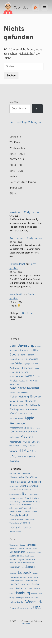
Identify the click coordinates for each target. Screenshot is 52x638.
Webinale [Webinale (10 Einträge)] (24, 392)
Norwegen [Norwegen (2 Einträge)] (20, 598)
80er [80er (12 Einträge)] (11, 364)
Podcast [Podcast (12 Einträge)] (30, 355)
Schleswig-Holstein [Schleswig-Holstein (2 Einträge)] (16, 581)
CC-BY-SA (26, 623)
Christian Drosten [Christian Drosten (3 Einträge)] (15, 505)
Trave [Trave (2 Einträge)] (30, 589)
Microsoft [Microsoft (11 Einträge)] (31, 457)
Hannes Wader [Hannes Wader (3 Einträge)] (13, 486)
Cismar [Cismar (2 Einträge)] (23, 578)
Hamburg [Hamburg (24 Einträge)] (22, 593)
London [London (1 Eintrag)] (29, 578)
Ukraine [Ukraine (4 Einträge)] (18, 588)
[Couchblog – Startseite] (16, 7)
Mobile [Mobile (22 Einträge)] (22, 456)
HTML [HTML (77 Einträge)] (24, 450)
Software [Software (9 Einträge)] (31, 446)
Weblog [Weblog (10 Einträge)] (18, 368)
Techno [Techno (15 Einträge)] (24, 372)
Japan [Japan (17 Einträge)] (30, 567)
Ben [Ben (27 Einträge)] (25, 494)
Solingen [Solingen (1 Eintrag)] (28, 549)
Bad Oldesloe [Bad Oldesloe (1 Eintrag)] (29, 556)
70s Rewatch (16, 142)
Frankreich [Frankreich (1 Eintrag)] (12, 563)
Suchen (13, 102)
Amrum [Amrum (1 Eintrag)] (35, 578)
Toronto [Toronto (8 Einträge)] (31, 545)
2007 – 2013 (16, 159)
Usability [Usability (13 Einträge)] (34, 350)
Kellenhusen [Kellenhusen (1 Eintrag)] (29, 598)
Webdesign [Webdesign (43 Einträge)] (17, 424)
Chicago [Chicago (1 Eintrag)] (12, 598)
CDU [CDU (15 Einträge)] (18, 372)
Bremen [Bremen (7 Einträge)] (14, 584)
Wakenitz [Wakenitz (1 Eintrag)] (35, 573)
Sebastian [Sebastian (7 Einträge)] (21, 482)
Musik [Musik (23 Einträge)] (12, 346)
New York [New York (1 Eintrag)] (34, 594)
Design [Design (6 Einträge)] (38, 428)
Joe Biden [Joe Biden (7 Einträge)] (25, 523)
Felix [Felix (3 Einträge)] (25, 508)
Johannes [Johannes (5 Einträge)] (13, 508)
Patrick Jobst (17, 264)
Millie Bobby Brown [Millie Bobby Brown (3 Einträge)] (24, 474)
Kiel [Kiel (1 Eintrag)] (25, 589)
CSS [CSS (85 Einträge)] (13, 456)
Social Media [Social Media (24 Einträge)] (33, 405)
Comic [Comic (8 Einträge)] (37, 377)
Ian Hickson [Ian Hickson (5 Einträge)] (27, 502)
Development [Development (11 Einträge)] (15, 350)
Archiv (13, 176)
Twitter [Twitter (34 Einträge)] (29, 376)
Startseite (15, 137)
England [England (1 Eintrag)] (21, 560)
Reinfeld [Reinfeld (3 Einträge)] (13, 559)
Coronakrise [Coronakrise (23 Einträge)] (31, 359)
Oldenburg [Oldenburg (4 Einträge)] (30, 559)
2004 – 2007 (17, 165)
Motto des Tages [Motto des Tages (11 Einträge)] (16, 376)
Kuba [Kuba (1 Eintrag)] (36, 598)
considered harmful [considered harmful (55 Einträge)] (24, 388)
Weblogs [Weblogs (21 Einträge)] (14, 409)
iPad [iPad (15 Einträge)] (11, 368)
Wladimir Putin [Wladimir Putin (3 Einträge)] (14, 523)
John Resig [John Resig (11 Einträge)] (34, 482)
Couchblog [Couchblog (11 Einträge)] (14, 461)
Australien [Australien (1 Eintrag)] (36, 589)
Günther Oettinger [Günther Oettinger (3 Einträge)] (15, 502)
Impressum (15, 188)
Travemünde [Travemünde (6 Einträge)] (16, 608)
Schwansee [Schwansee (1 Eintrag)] (12, 573)
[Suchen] (37, 108)
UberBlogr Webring (26, 122)
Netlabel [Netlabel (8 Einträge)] (12, 393)
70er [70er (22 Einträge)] (12, 431)
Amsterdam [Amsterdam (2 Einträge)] (14, 578)
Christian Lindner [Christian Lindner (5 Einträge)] (30, 511)
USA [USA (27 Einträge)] (37, 608)
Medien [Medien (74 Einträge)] (26, 436)
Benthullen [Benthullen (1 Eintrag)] (29, 581)
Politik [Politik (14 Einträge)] (16, 445)
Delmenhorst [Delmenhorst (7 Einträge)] (17, 552)
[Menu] (44, 7)
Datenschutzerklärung (19, 182)
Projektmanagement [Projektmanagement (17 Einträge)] (26, 431)
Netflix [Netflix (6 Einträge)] (37, 369)
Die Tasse (27, 313)
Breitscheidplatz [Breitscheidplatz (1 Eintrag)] (28, 563)
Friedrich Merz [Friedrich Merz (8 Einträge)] (32, 498)
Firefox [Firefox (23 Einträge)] (13, 380)
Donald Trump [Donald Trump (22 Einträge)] (20, 527)
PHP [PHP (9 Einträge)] (31, 451)
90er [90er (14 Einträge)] (11, 413)
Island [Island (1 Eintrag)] (22, 556)
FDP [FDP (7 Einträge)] (18, 393)
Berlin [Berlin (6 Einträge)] (35, 584)
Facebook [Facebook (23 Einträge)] (27, 368)
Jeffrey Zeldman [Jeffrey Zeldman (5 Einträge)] (16, 498)
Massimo (14, 212)
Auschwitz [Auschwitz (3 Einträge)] (14, 556)
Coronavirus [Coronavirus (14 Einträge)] (21, 413)
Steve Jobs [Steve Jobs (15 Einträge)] (16, 477)
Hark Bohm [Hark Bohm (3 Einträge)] (12, 474)
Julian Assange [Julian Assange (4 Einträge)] (15, 531)
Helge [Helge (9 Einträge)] (12, 482)
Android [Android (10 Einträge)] (25, 350)
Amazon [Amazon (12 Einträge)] (13, 418)
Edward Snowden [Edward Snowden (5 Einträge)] (16, 519)
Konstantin (16, 238)
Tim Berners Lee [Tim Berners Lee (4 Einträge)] (28, 505)
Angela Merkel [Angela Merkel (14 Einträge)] (18, 516)
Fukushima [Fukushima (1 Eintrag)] (12, 549)
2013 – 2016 (16, 171)
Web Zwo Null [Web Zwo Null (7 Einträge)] (23, 381)
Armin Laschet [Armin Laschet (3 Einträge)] (30, 520)
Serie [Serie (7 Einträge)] (21, 401)
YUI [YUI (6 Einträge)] (10, 446)
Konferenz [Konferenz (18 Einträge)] (31, 409)
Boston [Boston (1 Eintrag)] (35, 549)
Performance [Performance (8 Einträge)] (14, 437)
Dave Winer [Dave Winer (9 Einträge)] (31, 477)
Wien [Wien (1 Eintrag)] (35, 581)
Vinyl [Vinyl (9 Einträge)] (30, 413)
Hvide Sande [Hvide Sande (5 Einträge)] (16, 602)
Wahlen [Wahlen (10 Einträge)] (12, 401)
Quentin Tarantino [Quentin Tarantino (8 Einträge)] (29, 486)
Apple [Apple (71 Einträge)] (29, 418)
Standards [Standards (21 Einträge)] (30, 401)
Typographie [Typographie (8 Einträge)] (29, 364)
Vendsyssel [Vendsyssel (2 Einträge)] (13, 545)
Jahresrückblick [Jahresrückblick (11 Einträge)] (16, 359)
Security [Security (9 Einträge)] (24, 446)
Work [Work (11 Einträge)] (22, 410)
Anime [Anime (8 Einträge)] (11, 372)
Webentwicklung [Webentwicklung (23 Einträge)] (19, 396)
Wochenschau (17, 148)
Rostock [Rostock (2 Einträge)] (28, 609)
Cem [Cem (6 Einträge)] (21, 508)
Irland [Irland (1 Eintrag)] (11, 589)
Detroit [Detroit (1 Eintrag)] (28, 585)
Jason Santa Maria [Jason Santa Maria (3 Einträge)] (15, 494)
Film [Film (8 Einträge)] (17, 384)
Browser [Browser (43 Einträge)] (36, 397)
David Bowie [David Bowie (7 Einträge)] (15, 511)
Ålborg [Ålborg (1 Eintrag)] (39, 552)
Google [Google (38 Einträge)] (14, 355)
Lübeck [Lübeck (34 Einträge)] (24, 572)
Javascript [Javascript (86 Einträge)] (27, 345)
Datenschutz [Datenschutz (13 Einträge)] (15, 442)
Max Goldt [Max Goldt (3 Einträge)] (36, 502)
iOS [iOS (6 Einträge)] (36, 381)
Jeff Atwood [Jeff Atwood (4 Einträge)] (33, 508)
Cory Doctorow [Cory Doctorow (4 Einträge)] (25, 489)
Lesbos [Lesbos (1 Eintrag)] (19, 563)
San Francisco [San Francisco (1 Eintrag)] (31, 552)
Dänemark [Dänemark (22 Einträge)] (33, 602)
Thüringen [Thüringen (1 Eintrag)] (21, 549)
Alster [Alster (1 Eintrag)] (40, 594)
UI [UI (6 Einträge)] (35, 451)
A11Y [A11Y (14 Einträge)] (32, 381)
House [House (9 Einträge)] (20, 419)
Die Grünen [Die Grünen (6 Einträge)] (30, 428)
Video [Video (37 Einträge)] (19, 363)
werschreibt (16, 294)
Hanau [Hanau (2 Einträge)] (22, 545)
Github (17, 194)
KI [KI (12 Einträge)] (17, 401)
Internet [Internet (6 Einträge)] (12, 384)
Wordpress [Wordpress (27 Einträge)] (29, 442)
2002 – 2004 (17, 154)
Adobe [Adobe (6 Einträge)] (39, 346)
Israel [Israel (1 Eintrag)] (11, 594)
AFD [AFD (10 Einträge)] (37, 364)
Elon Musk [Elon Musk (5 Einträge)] (13, 489)
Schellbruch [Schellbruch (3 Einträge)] (14, 567)
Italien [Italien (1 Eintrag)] (23, 585)
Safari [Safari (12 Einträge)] (21, 405)
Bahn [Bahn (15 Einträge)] (23, 355)
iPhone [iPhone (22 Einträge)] (13, 405)
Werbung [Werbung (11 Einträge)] (13, 451)
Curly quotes (31, 212)
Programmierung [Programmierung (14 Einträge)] (17, 428)
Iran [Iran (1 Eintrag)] (22, 567)
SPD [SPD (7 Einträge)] (38, 442)
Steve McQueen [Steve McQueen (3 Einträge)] (34, 494)
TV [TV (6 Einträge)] (34, 414)
